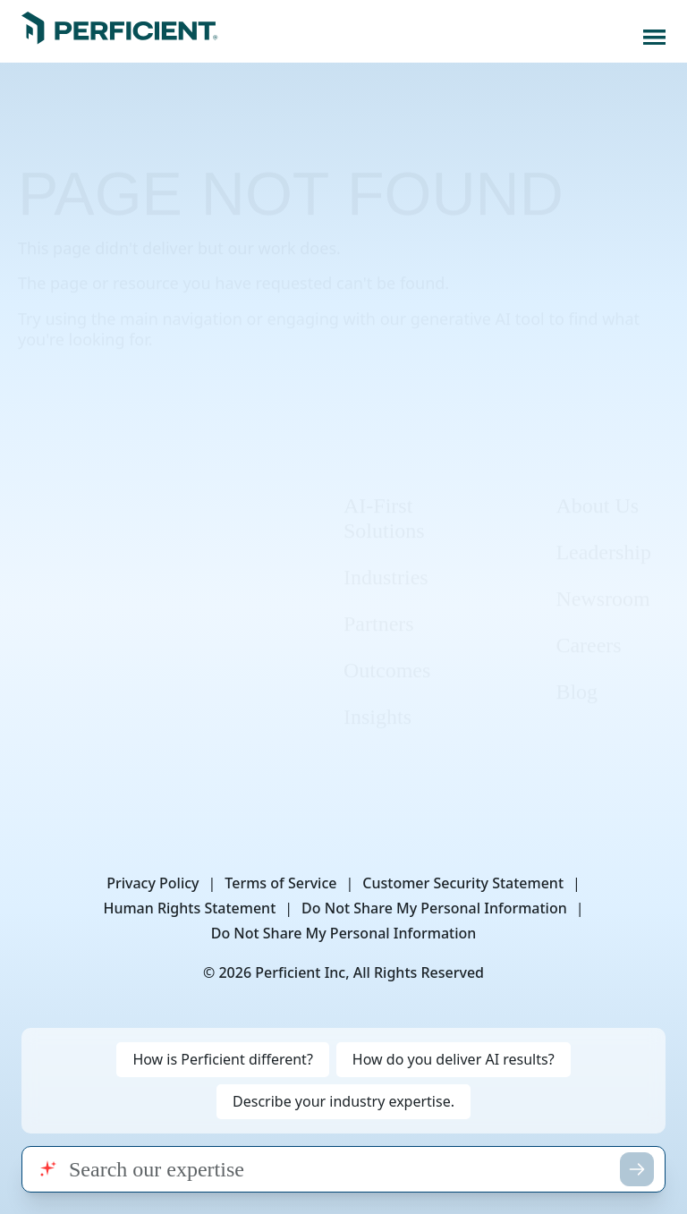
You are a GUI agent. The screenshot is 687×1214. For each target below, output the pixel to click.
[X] (175, 564)
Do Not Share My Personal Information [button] (344, 933)
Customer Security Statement (463, 883)
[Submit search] (637, 1169)
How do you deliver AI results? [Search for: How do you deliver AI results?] (453, 1059)
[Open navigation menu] (654, 37)
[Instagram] (114, 564)
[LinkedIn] (52, 564)
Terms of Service (280, 883)
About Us (597, 476)
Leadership (603, 523)
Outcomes (387, 641)
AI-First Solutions (384, 489)
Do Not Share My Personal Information (434, 908)
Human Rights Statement (189, 908)
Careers (588, 616)
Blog (577, 663)
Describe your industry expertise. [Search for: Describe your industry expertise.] (343, 1101)
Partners (379, 595)
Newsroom (602, 570)
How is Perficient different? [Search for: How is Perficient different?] (222, 1059)
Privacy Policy (152, 883)
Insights (377, 688)
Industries (386, 548)
